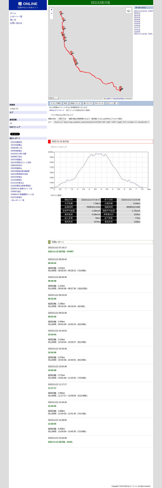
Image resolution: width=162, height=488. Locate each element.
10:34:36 (137, 23)
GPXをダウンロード (56, 110)
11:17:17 (137, 28)
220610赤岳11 (16, 165)
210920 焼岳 (16, 191)
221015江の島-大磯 (18, 154)
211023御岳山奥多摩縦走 (21, 186)
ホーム (13, 13)
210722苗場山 (16, 197)
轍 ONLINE (133, 486)
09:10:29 (137, 17)
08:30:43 (137, 13)
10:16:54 (137, 21)
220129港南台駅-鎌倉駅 (20, 171)
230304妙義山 (16, 151)
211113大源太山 (17, 183)
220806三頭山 (16, 157)
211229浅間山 (16, 180)
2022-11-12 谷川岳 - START (143, 11)
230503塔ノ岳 (16, 148)
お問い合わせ (16, 23)
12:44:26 (137, 30)
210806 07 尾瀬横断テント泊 (22, 194)
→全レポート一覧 (17, 200)
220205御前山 (16, 168)
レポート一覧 (16, 16)
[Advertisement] (100, 131)
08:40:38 (137, 15)
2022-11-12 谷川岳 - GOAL (143, 34)
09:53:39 (137, 19)
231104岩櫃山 (16, 145)
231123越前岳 (16, 142)
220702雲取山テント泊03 (21, 162)
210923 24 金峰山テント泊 (21, 189)
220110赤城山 (16, 177)
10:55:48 (137, 26)
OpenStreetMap (118, 99)
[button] (120, 89)
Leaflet (107, 99)
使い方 (13, 20)
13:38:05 (137, 32)
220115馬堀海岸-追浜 (19, 174)
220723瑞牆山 (16, 159)
